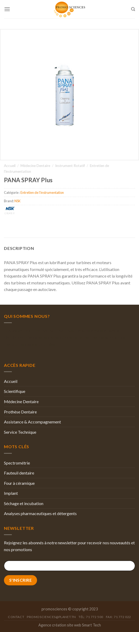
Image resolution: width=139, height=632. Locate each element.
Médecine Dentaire (35, 166)
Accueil (10, 166)
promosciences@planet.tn (51, 617)
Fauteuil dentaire (19, 472)
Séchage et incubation (23, 503)
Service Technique (20, 431)
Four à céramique (19, 483)
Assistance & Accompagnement (32, 421)
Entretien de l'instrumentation (42, 192)
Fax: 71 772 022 (118, 617)
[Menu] (7, 9)
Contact (16, 617)
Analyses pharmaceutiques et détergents (40, 513)
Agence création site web (59, 625)
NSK (17, 201)
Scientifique (14, 391)
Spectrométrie (17, 462)
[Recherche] (133, 9)
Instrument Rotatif (70, 166)
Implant (11, 493)
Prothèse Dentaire (20, 411)
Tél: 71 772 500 (91, 617)
